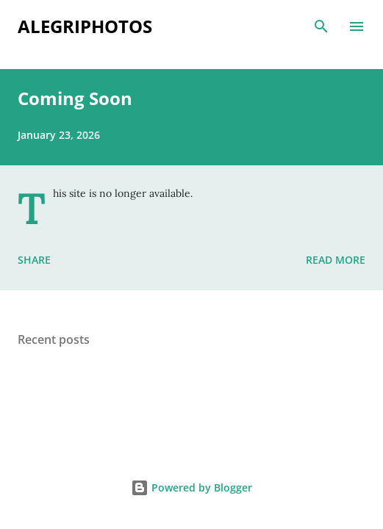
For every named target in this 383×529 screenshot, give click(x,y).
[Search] (321, 26)
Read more (335, 260)
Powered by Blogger (191, 487)
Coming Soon (75, 98)
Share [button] (34, 260)
